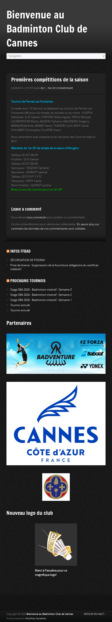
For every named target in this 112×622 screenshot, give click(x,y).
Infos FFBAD (20, 251)
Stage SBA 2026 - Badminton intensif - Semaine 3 (41, 289)
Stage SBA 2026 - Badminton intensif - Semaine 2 (41, 294)
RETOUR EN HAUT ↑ (95, 614)
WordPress (30, 618)
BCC (43, 88)
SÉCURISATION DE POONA (27, 260)
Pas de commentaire (60, 88)
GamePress (41, 618)
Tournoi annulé (20, 305)
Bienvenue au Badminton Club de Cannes (46, 29)
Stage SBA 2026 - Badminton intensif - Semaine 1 (41, 300)
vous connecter (36, 217)
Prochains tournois (28, 280)
